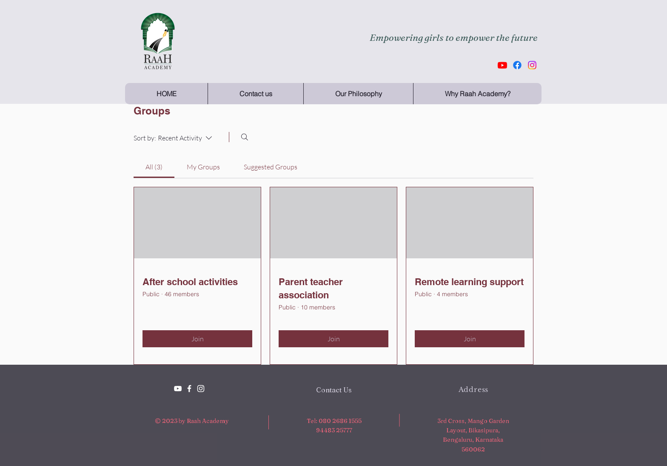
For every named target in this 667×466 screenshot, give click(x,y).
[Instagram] (532, 65)
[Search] (244, 137)
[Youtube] (502, 65)
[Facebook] (517, 65)
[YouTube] (177, 388)
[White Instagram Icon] (200, 388)
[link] (153, 167)
